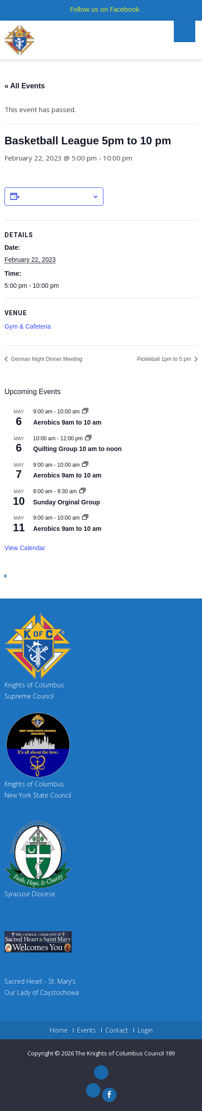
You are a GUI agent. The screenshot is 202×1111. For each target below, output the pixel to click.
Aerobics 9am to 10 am (67, 422)
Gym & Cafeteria (27, 326)
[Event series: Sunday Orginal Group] (82, 491)
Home (59, 1030)
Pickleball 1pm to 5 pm (165, 359)
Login (145, 1030)
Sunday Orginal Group (66, 502)
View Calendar (24, 547)
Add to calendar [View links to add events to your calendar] (55, 196)
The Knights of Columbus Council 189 (125, 1053)
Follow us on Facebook (104, 8)
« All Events (24, 86)
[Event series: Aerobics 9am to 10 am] (85, 411)
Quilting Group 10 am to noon (77, 448)
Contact (116, 1030)
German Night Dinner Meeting (45, 359)
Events (86, 1030)
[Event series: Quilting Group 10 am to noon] (88, 438)
